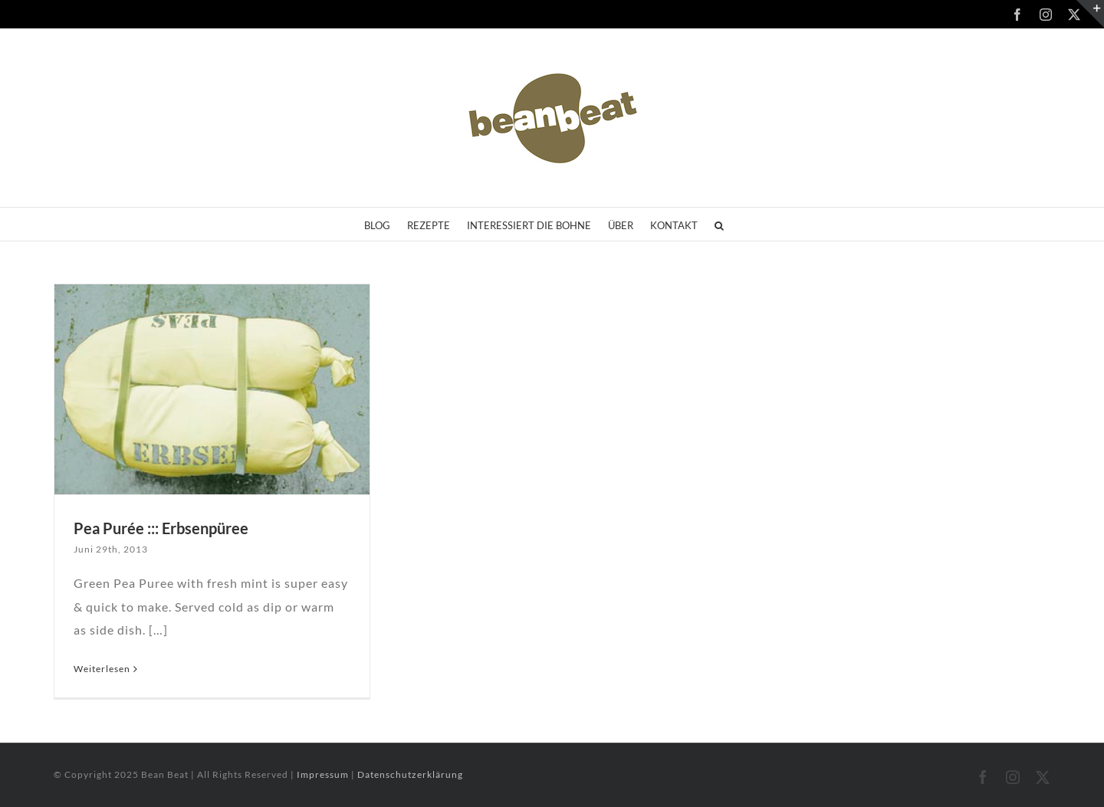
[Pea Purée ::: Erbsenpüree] (212, 389)
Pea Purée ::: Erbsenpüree (161, 528)
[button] (719, 224)
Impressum (324, 774)
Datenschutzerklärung (410, 774)
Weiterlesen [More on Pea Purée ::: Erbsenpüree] (102, 668)
